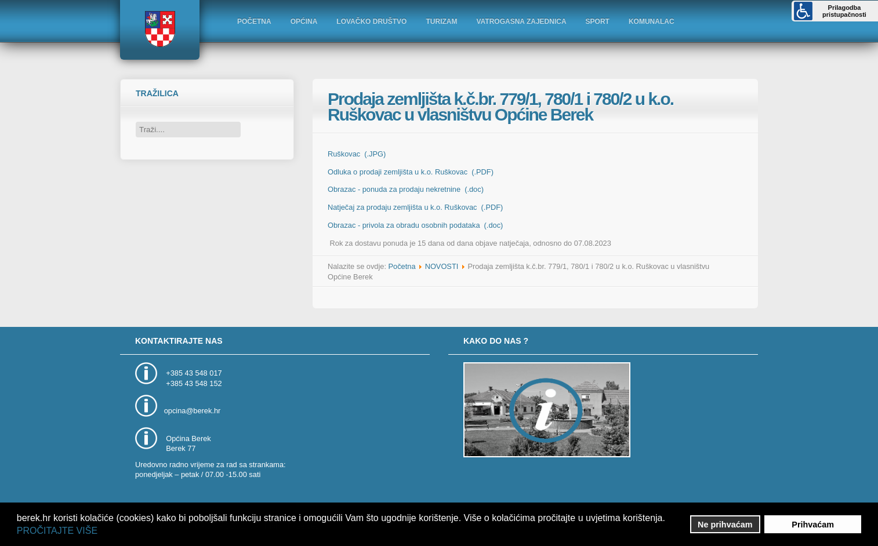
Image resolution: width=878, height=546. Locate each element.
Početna (402, 266)
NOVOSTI (442, 266)
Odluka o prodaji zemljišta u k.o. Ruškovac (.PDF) (411, 172)
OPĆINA (304, 21)
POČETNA (254, 21)
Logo (159, 29)
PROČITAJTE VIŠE (57, 531)
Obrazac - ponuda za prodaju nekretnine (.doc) (406, 189)
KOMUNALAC (651, 21)
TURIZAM (441, 21)
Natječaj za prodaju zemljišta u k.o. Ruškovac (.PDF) (415, 207)
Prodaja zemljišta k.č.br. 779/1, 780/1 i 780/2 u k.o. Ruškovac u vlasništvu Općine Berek (500, 106)
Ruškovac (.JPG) (357, 154)
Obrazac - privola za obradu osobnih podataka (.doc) (415, 225)
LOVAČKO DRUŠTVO (371, 21)
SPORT (597, 21)
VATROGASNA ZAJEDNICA (521, 21)
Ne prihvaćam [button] (725, 524)
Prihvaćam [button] (813, 524)
